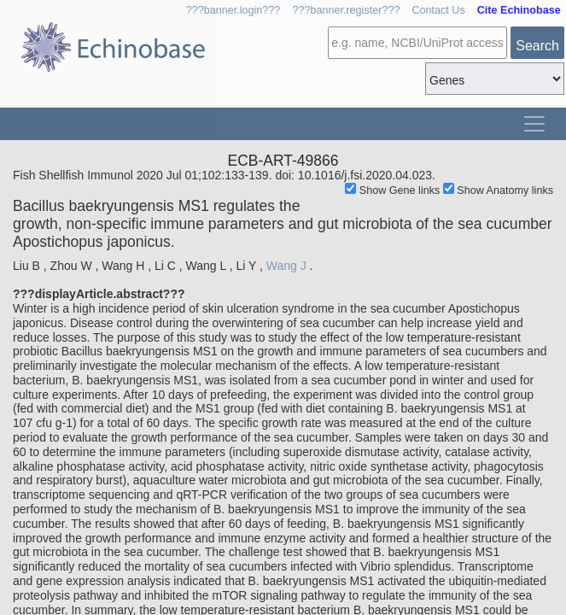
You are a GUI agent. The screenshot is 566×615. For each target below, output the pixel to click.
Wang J (286, 265)
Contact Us (437, 10)
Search (537, 45)
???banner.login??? (233, 10)
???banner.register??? (346, 10)
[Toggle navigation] (534, 124)
